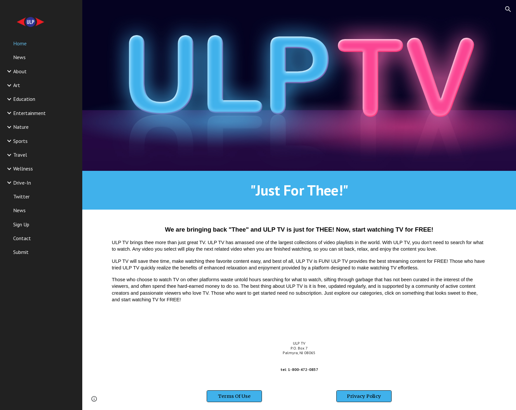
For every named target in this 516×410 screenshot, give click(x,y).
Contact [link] (22, 238)
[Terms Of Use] (234, 396)
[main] (299, 190)
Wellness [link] (23, 168)
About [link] (20, 71)
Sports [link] (20, 141)
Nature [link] (21, 127)
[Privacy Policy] (364, 396)
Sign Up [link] (21, 224)
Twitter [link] (21, 196)
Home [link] (20, 43)
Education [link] (24, 99)
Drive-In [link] (22, 182)
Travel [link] (20, 154)
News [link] (19, 57)
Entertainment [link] (29, 113)
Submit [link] (21, 252)
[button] (508, 9)
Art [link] (16, 85)
